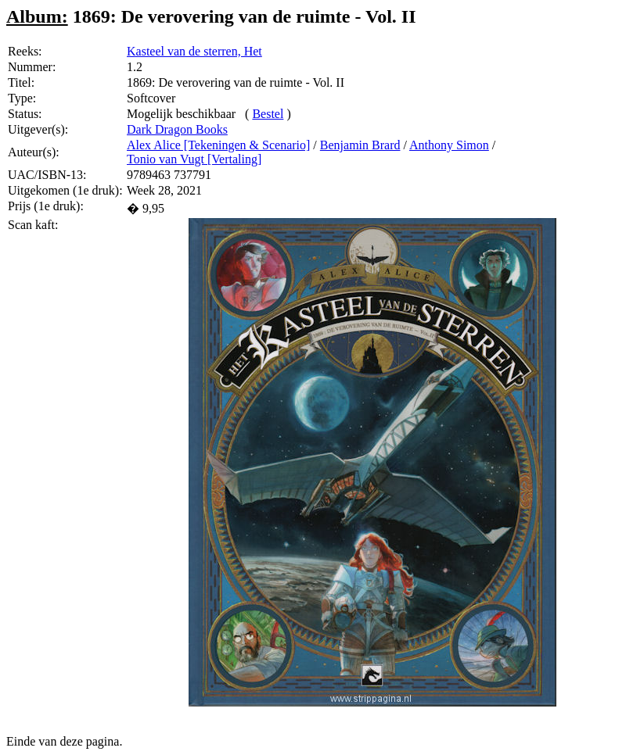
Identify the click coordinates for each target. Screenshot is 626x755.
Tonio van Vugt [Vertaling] (194, 159)
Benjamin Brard (360, 145)
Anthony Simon (449, 145)
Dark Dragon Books (177, 129)
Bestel (267, 113)
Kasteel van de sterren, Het (194, 51)
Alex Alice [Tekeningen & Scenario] (218, 145)
